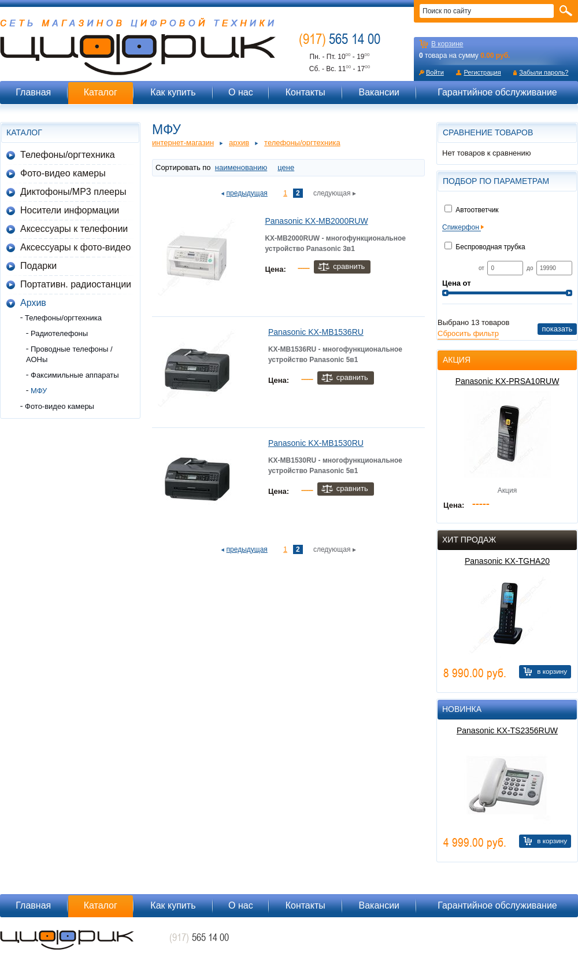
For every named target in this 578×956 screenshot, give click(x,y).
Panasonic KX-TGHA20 (507, 561)
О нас (240, 92)
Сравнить (349, 266)
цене (285, 167)
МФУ (39, 390)
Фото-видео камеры (63, 173)
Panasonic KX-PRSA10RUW (507, 381)
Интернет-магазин (183, 142)
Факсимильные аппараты (75, 375)
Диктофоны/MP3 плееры (73, 192)
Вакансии (378, 92)
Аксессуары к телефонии (74, 229)
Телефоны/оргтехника (67, 155)
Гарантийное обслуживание (497, 92)
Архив (33, 303)
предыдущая (247, 193)
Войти (435, 72)
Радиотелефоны (59, 333)
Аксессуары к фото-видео (75, 247)
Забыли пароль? (543, 72)
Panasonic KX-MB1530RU (316, 443)
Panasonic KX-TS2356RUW (507, 730)
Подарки (38, 266)
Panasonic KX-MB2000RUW (316, 221)
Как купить (172, 92)
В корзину (552, 671)
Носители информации (69, 210)
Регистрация (482, 72)
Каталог (100, 92)
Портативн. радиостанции (75, 284)
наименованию (241, 167)
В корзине (447, 44)
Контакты (305, 92)
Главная (33, 92)
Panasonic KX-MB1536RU (316, 332)
